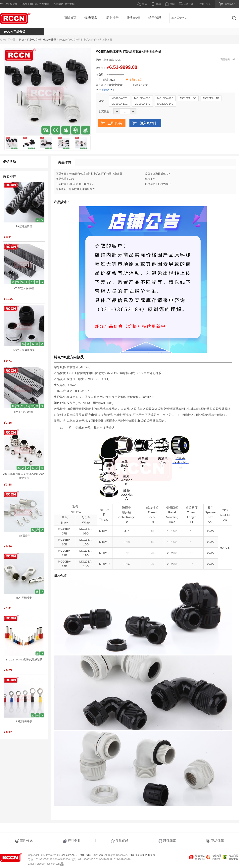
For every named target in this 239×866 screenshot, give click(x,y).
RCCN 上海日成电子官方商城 (20, 18)
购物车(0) (230, 4)
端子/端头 (155, 18)
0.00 (71, 178)
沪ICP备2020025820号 (142, 854)
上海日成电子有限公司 (91, 854)
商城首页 (70, 18)
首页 (21, 39)
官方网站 (58, 4)
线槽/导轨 (91, 18)
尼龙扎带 (112, 18)
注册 (202, 4)
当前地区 (104, 89)
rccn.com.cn (67, 854)
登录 (208, 4)
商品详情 (64, 162)
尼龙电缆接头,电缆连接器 (41, 39)
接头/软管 (133, 18)
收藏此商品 (134, 79)
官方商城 (69, 4)
